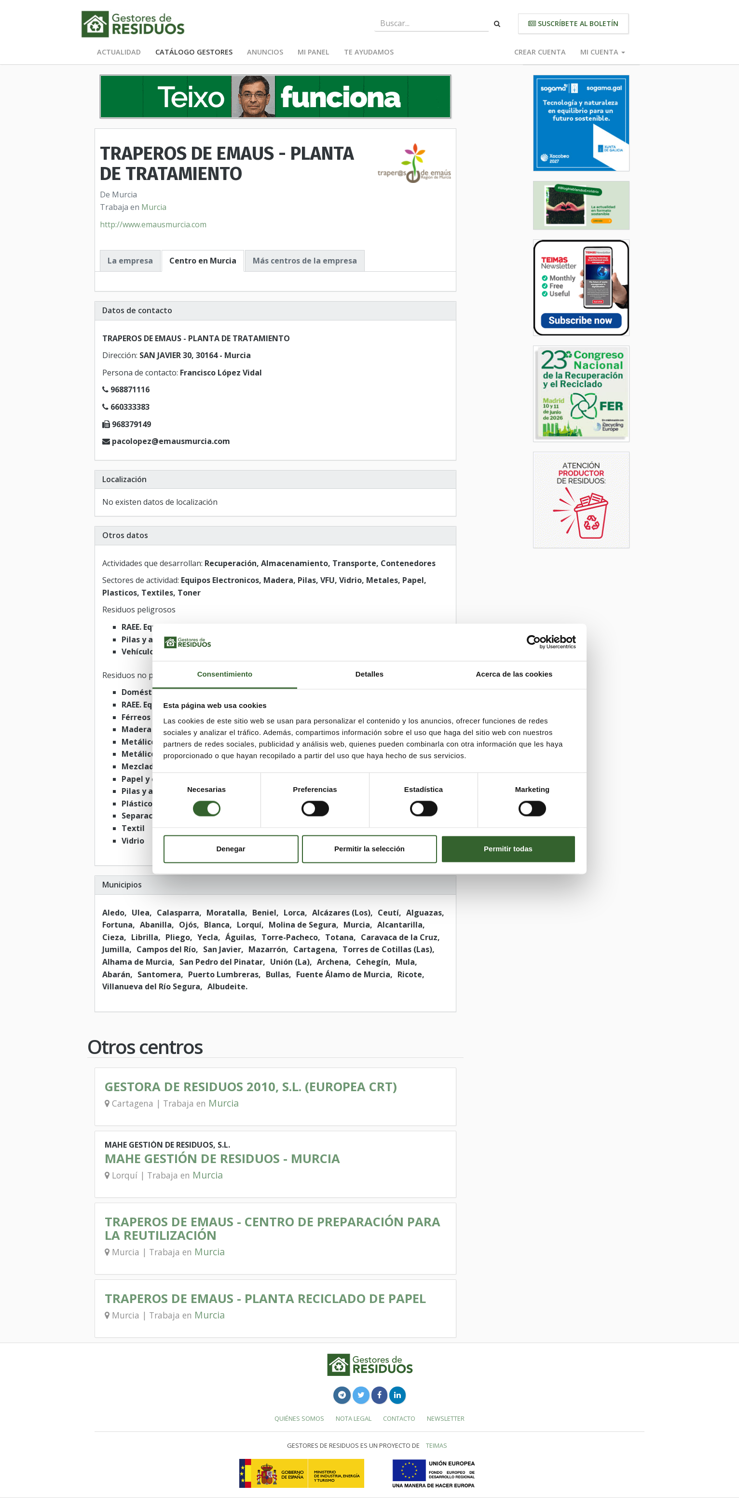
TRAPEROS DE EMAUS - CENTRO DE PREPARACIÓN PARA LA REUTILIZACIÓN (272, 1228)
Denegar (230, 849)
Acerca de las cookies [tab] (514, 674)
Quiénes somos (299, 1418)
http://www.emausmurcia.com (153, 224)
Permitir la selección (369, 849)
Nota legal (353, 1418)
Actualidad (119, 51)
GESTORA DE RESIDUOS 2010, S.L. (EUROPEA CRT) (251, 1086)
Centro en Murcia (202, 260)
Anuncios (265, 51)
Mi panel (313, 51)
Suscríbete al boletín (573, 23)
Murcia (153, 207)
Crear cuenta (540, 51)
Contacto (399, 1418)
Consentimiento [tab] (225, 674)
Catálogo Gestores (194, 51)
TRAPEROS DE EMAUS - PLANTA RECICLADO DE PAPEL (265, 1298)
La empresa (130, 260)
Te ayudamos (369, 51)
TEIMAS (436, 1445)
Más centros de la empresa (305, 260)
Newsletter (446, 1418)
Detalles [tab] (369, 674)
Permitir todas (508, 849)
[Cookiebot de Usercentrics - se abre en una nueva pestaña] (534, 642)
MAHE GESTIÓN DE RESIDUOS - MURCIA (222, 1158)
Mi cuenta (602, 51)
